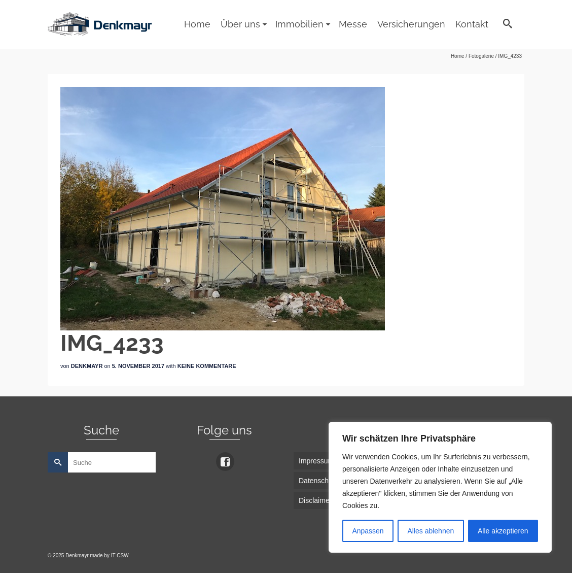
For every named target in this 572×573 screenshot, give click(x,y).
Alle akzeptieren (503, 531)
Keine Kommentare (206, 366)
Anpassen (367, 531)
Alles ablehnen (430, 531)
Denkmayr (87, 366)
